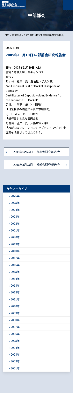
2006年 (15, 334)
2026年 (15, 196)
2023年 (15, 216)
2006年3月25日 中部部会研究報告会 (36, 164)
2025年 (15, 203)
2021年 (15, 230)
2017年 (15, 258)
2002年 (15, 361)
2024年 (15, 210)
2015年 (15, 272)
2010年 (15, 306)
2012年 (15, 292)
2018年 (15, 251)
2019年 (15, 244)
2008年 (15, 320)
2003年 (15, 354)
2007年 (15, 327)
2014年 (15, 279)
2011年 (15, 299)
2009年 (15, 313)
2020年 (15, 237)
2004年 (15, 348)
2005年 (15, 341)
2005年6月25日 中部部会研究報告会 (36, 152)
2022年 (15, 223)
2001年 (15, 368)
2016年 (15, 265)
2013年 (15, 285)
